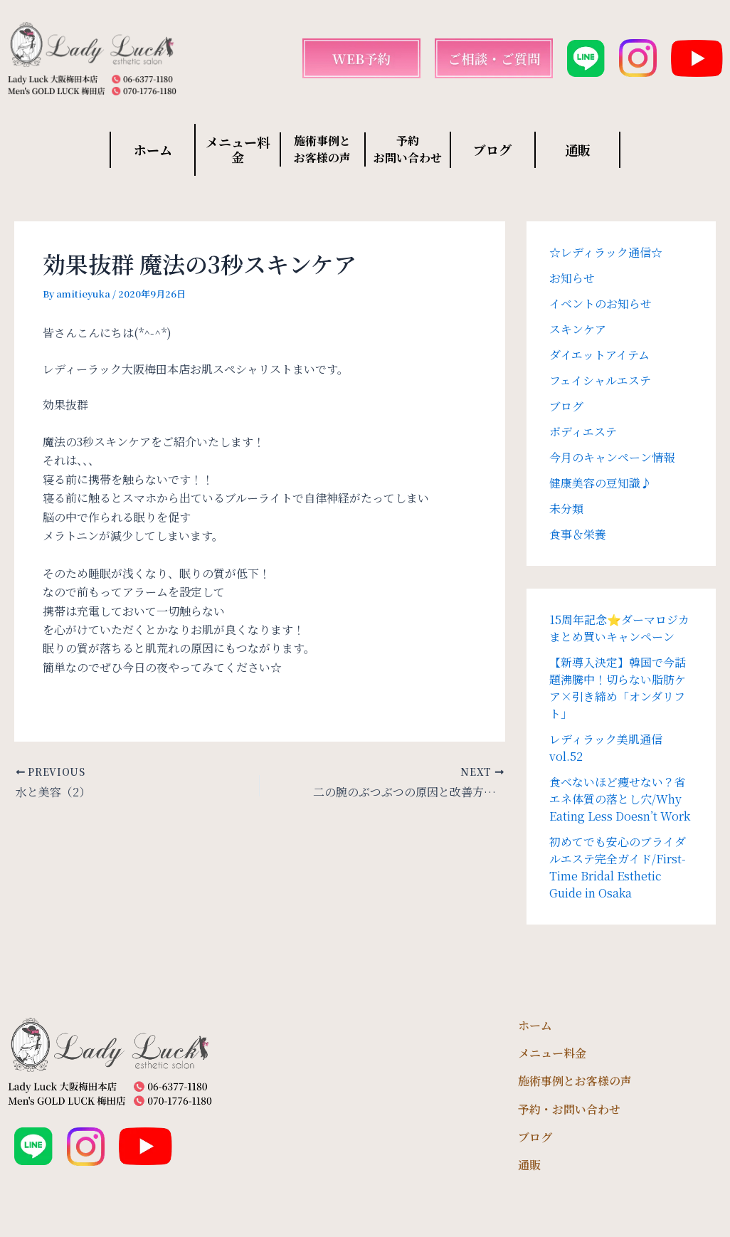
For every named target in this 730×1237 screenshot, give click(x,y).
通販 (578, 149)
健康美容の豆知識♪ (600, 483)
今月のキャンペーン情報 (612, 457)
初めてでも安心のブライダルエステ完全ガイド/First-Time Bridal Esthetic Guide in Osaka (617, 867)
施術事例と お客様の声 (322, 149)
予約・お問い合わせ (569, 1109)
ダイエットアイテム (599, 355)
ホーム (153, 149)
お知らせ (572, 278)
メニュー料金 (238, 149)
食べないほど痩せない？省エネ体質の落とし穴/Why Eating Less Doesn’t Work (619, 799)
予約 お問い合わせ (408, 149)
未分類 (566, 508)
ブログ (492, 149)
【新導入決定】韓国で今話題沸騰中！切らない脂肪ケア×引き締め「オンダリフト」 (617, 688)
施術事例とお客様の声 (575, 1081)
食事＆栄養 (577, 534)
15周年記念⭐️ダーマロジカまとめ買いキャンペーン (619, 628)
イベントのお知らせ (600, 303)
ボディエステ (583, 431)
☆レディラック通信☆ (605, 252)
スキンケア (577, 329)
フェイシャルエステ (600, 380)
